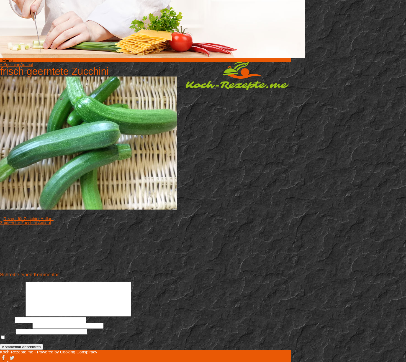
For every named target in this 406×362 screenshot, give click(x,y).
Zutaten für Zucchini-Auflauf (25, 222)
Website (7, 331)
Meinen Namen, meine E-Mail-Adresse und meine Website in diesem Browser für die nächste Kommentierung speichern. (104, 339)
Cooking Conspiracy (78, 352)
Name (7, 319)
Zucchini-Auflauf (16, 64)
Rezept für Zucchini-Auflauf (29, 218)
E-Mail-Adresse (15, 325)
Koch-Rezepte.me (237, 76)
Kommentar (12, 315)
